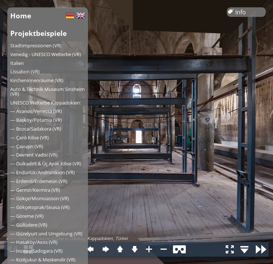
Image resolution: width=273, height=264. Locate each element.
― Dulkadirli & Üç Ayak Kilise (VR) (45, 163)
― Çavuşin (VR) (26, 146)
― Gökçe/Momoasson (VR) (39, 198)
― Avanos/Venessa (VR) (36, 111)
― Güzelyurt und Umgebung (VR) (46, 233)
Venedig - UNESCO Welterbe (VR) (45, 54)
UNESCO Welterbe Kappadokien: (45, 102)
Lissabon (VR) (25, 71)
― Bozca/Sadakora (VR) (35, 128)
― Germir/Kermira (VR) (35, 190)
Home (20, 16)
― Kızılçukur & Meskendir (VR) (42, 259)
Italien (17, 63)
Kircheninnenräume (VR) (36, 80)
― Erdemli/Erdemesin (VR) (38, 181)
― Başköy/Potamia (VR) (36, 120)
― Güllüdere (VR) (28, 224)
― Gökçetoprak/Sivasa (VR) (40, 207)
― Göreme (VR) (27, 216)
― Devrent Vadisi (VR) (34, 154)
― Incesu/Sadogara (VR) (36, 250)
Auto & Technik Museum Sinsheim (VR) (47, 91)
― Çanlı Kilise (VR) (29, 137)
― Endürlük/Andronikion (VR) (42, 172)
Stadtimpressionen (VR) (36, 45)
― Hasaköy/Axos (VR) (34, 242)
